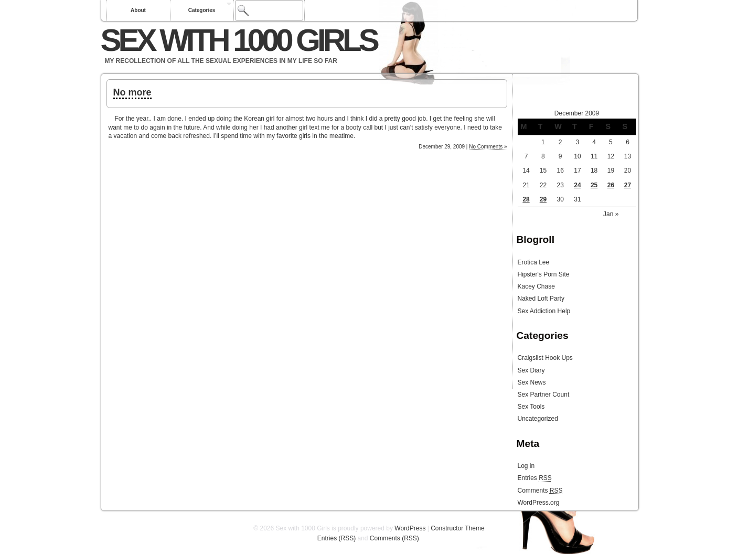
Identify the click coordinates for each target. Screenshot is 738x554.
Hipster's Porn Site (544, 274)
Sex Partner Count (544, 394)
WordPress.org (539, 502)
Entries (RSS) (336, 538)
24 (577, 185)
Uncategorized (538, 418)
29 (543, 199)
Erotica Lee (534, 262)
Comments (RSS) (394, 538)
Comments (540, 490)
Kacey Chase (536, 286)
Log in (526, 466)
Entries (535, 478)
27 (627, 185)
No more (132, 92)
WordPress (409, 528)
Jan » (610, 214)
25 (594, 185)
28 (525, 199)
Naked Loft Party (541, 298)
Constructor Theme (458, 528)
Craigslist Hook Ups (545, 357)
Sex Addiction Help (544, 311)
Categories (202, 10)
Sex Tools (531, 406)
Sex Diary (531, 370)
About (138, 10)
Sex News (532, 382)
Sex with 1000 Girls (239, 40)
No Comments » (488, 147)
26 (610, 185)
